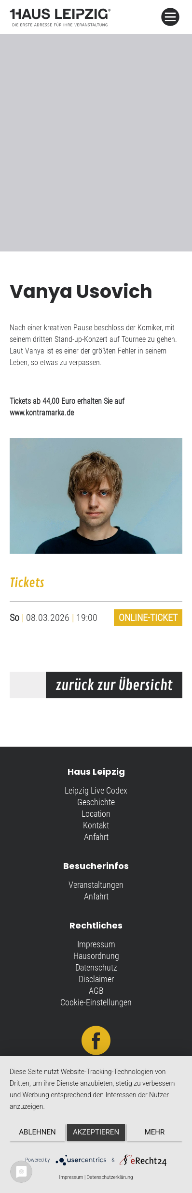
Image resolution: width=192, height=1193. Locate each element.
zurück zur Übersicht (114, 685)
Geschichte (96, 802)
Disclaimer (96, 979)
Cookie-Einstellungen (96, 1002)
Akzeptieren (96, 1132)
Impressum (96, 944)
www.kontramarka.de (42, 412)
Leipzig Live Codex (96, 790)
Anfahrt (96, 837)
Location (96, 814)
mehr (155, 1132)
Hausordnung (96, 956)
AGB (96, 991)
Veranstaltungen (96, 885)
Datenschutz (96, 967)
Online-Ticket (148, 617)
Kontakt (96, 825)
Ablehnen (37, 1132)
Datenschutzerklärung (110, 1177)
